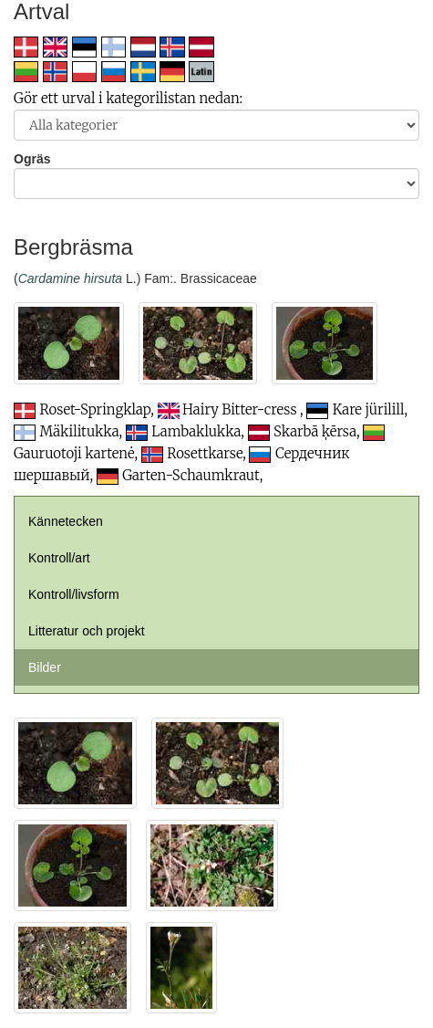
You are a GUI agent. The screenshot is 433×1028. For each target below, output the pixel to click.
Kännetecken (65, 521)
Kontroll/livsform (73, 594)
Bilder (44, 667)
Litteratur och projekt (86, 631)
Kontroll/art (59, 558)
